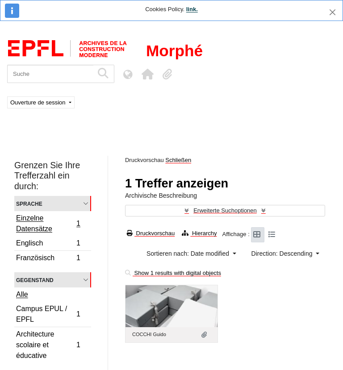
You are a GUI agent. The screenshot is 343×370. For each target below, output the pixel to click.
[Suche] (50, 74)
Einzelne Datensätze (48, 223)
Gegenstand (35, 279)
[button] (147, 74)
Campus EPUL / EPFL (48, 314)
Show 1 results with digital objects (173, 273)
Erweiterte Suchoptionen (225, 210)
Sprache (29, 203)
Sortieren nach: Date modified (188, 253)
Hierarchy (199, 233)
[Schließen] (332, 12)
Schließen (178, 160)
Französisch (48, 259)
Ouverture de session (38, 102)
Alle (22, 294)
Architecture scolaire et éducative (48, 344)
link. (192, 9)
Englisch (48, 244)
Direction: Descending (282, 253)
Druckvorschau (151, 233)
